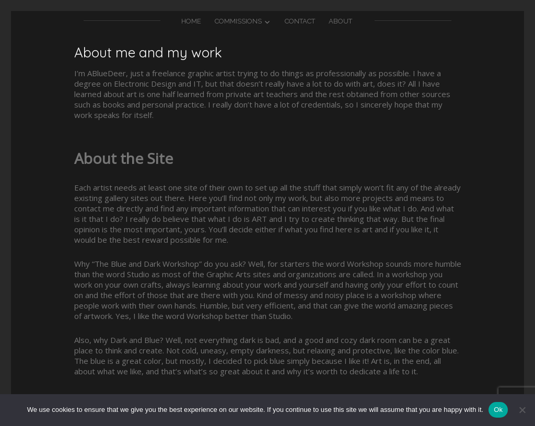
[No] (522, 410)
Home (191, 21)
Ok (498, 409)
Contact (300, 21)
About (340, 21)
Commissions (238, 21)
